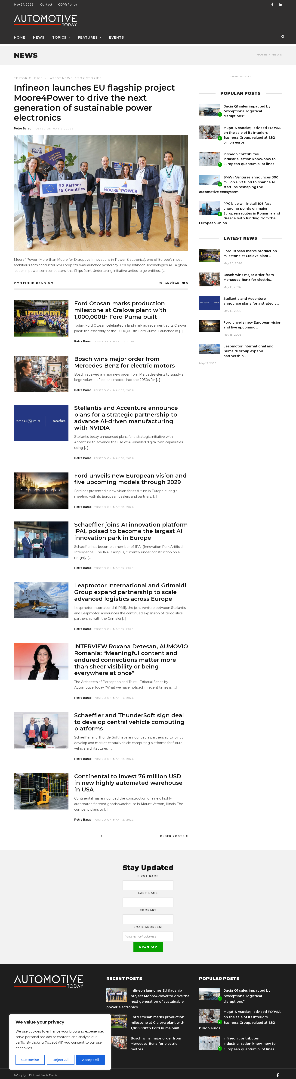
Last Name (148, 889)
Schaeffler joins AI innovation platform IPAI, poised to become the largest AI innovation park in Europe (131, 528)
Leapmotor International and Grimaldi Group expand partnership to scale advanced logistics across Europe (130, 589)
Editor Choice (28, 75)
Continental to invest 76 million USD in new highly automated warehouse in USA (128, 780)
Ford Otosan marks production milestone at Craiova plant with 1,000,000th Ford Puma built (120, 307)
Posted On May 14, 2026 (114, 694)
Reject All (60, 1060)
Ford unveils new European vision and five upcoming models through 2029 (130, 475)
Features (88, 36)
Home (19, 36)
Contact (46, 4)
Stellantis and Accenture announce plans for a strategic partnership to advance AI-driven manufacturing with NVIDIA (126, 414)
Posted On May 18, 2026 (114, 455)
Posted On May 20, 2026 (114, 338)
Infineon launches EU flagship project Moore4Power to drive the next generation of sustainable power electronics (94, 99)
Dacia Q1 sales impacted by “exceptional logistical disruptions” (246, 108)
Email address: (148, 923)
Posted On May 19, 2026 (114, 387)
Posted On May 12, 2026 (114, 755)
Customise (30, 1060)
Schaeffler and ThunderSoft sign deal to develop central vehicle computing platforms (129, 719)
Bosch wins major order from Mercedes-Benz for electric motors (124, 359)
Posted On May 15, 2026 (114, 564)
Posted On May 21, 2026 (54, 125)
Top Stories (89, 75)
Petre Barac (22, 125)
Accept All (90, 1060)
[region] (60, 1042)
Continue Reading (34, 280)
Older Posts (174, 832)
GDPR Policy (67, 4)
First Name (148, 872)
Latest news (60, 75)
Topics (59, 36)
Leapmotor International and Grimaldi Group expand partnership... (248, 348)
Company (148, 906)
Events (116, 36)
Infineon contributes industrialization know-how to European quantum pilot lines (249, 156)
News (38, 36)
